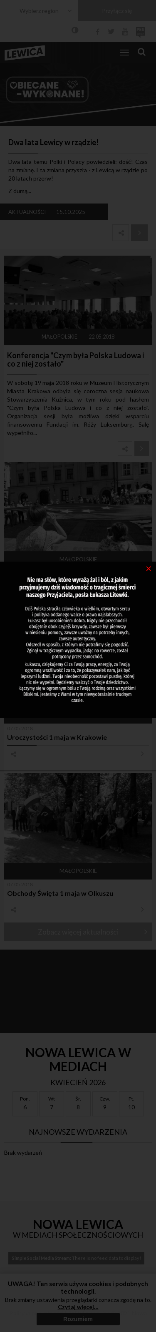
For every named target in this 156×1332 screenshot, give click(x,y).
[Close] (148, 568)
